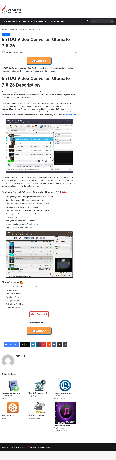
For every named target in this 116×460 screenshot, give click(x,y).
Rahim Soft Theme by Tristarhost (40, 447)
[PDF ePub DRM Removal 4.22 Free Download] (13, 385)
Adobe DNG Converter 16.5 (37, 393)
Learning (55, 21)
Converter (12, 29)
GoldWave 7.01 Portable (36, 416)
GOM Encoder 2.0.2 (8, 415)
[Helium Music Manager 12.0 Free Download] (65, 413)
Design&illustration (36, 21)
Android (23, 21)
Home (4, 21)
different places (70, 115)
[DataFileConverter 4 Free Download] (65, 385)
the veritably (66, 106)
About (63, 21)
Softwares (12, 21)
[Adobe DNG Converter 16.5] (39, 385)
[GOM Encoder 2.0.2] (13, 407)
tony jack (8, 52)
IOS (47, 21)
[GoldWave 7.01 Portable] (39, 407)
